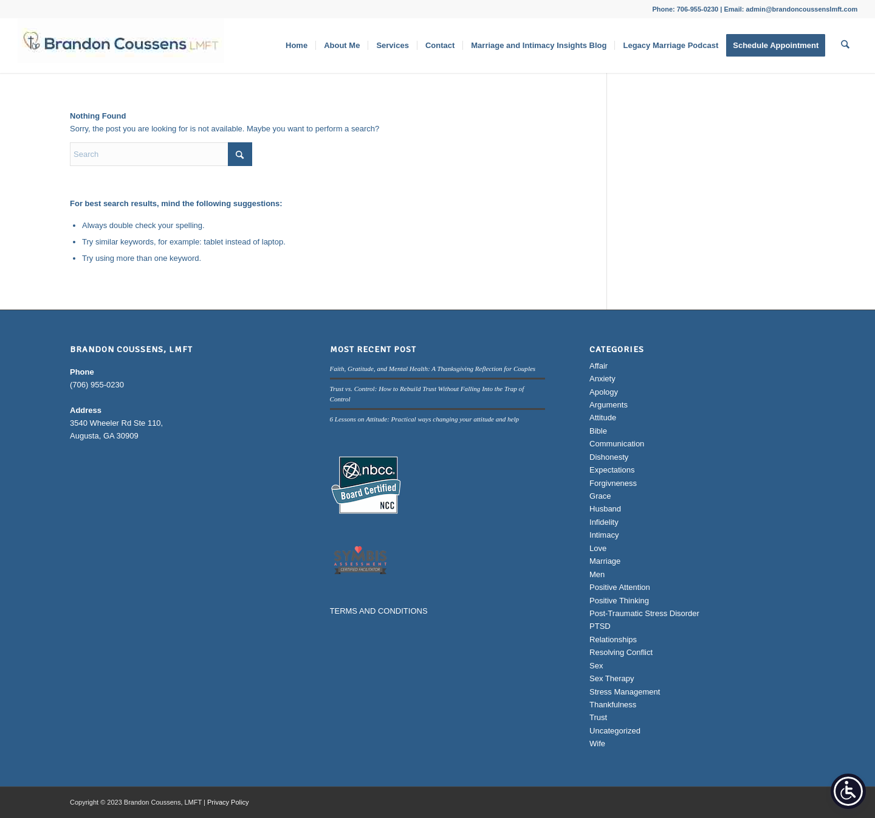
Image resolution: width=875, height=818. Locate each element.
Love (597, 548)
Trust (598, 717)
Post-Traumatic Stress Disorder (644, 613)
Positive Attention (619, 587)
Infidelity (604, 522)
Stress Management (624, 691)
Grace (600, 496)
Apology (603, 392)
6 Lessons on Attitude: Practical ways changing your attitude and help (425, 419)
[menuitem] (297, 45)
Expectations (611, 469)
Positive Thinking (619, 600)
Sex (596, 665)
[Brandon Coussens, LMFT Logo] (121, 45)
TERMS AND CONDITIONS (379, 610)
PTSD (600, 626)
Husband (605, 508)
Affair (598, 365)
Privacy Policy (228, 802)
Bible (598, 430)
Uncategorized (614, 730)
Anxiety (602, 378)
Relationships (613, 639)
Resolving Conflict (621, 652)
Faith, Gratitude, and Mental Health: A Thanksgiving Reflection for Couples (433, 368)
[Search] (845, 45)
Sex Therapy (611, 678)
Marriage (604, 561)
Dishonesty (608, 457)
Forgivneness (613, 483)
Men (597, 574)
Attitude (602, 417)
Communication (616, 443)
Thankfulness (612, 704)
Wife (597, 743)
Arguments (608, 404)
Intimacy (604, 534)
